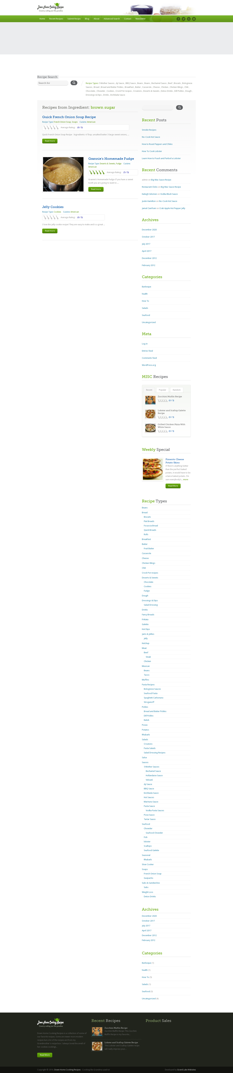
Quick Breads (150, 530)
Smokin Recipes (149, 130)
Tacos (146, 675)
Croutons (137, 91)
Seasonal (146, 855)
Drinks (106, 95)
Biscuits (177, 83)
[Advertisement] (116, 50)
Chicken (164, 87)
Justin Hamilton (149, 201)
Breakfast (129, 87)
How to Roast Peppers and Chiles (157, 144)
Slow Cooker (148, 864)
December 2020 (149, 229)
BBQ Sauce (131, 83)
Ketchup (145, 643)
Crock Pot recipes (124, 91)
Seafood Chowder (154, 833)
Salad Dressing (151, 605)
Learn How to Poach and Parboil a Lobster (161, 158)
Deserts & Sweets (151, 91)
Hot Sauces (149, 797)
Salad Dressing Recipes (154, 752)
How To (145, 301)
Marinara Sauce (151, 801)
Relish (146, 720)
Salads (145, 308)
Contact (127, 18)
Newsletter (141, 18)
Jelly (146, 638)
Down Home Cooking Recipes (67, 1070)
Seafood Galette (151, 850)
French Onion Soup (62, 122)
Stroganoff (149, 702)
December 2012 (149, 258)
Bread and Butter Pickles (112, 87)
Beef (170, 83)
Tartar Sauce (149, 819)
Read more (50, 141)
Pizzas (145, 725)
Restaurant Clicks (149, 187)
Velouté (149, 780)
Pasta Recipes (148, 684)
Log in (145, 343)
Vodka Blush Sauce (169, 194)
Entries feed (147, 351)
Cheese (156, 87)
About (96, 18)
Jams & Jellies (148, 634)
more (185, 479)
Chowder (101, 91)
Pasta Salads (149, 748)
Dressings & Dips (94, 95)
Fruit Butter (149, 548)
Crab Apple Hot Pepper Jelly (172, 208)
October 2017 (148, 237)
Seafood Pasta (150, 693)
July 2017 (146, 244)
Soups (75, 122)
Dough (188, 91)
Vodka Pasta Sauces (155, 810)
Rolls (146, 534)
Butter (138, 87)
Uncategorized (149, 322)
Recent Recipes (56, 18)
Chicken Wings (176, 87)
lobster (147, 841)
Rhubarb (146, 734)
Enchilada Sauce (117, 95)
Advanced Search (112, 18)
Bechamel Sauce (158, 83)
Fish (145, 837)
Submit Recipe (74, 18)
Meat (144, 648)
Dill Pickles (179, 91)
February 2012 (148, 265)
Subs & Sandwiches (151, 883)
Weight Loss (147, 892)
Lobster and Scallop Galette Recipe (121, 1042)
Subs (146, 887)
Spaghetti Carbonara (153, 697)
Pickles (145, 707)
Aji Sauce (120, 83)
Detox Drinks (167, 91)
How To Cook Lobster (152, 151)
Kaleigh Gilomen (149, 194)
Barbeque (146, 286)
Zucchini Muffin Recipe (170, 396)
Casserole (146, 87)
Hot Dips (146, 629)
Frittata (145, 619)
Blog (87, 18)
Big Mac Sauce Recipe (161, 180)
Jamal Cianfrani (149, 208)
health (145, 294)
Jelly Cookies (53, 207)
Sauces (145, 762)
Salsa (144, 757)
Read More (173, 486)
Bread (96, 87)
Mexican (146, 666)
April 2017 (146, 251)
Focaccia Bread (151, 525)
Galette (145, 624)
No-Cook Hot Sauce (151, 137)
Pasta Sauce (149, 806)
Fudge (118, 163)
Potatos (145, 730)
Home (42, 18)
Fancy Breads (148, 614)
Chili (186, 87)
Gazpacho (148, 878)
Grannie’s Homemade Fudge (111, 159)
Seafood (146, 315)
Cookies (110, 91)
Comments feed (149, 358)
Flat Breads (149, 521)
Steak (148, 657)
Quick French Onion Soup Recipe (69, 117)
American (91, 122)
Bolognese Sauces (152, 689)
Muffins (145, 680)
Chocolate (90, 91)
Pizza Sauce (149, 815)
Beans (140, 83)
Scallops (148, 846)
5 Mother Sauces (106, 83)
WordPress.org (149, 365)
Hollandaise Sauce (154, 775)
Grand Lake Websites (186, 1070)
